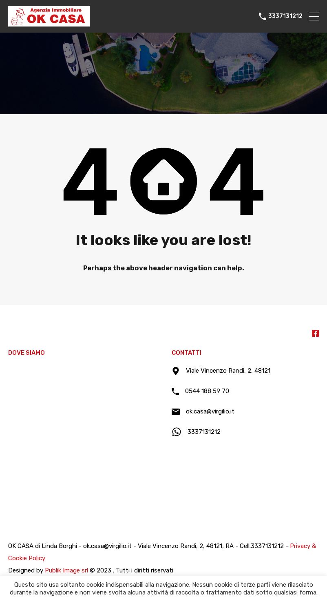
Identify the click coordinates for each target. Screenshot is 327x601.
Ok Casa (22, 333)
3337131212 (285, 16)
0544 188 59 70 (207, 391)
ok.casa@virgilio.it (210, 411)
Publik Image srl (66, 570)
